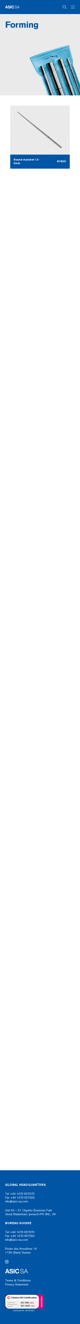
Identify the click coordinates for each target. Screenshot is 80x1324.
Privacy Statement (16, 1284)
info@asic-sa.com (16, 1201)
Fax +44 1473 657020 (20, 1197)
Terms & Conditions (18, 1280)
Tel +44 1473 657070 (19, 1194)
